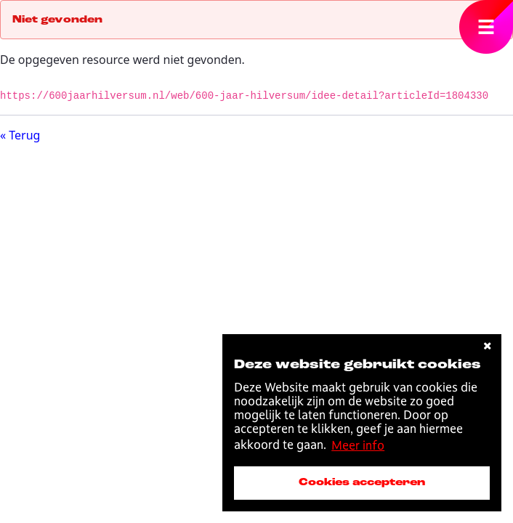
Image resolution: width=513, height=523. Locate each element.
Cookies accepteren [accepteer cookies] (362, 482)
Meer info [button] (357, 445)
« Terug (20, 135)
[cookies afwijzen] (487, 346)
